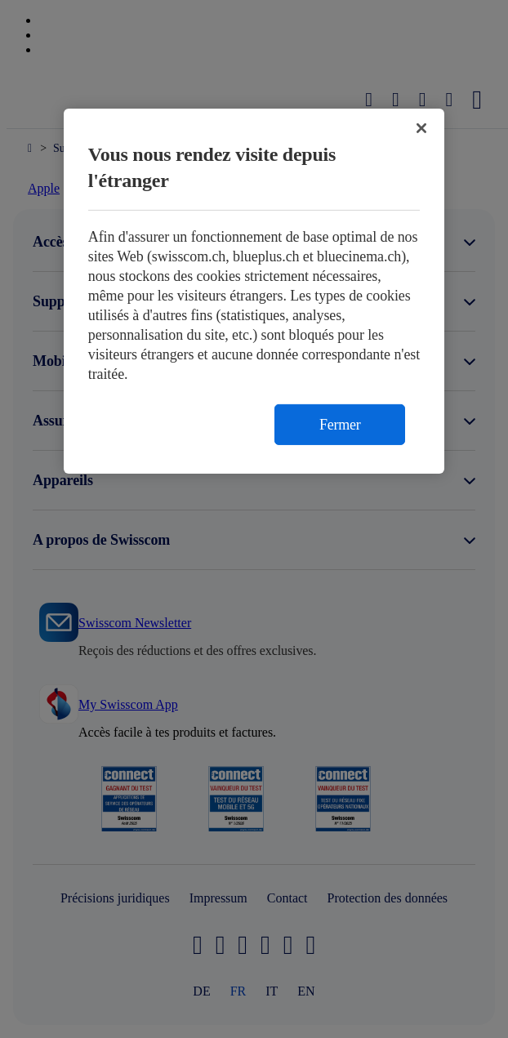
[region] (254, 291)
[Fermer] (421, 128)
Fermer (339, 425)
